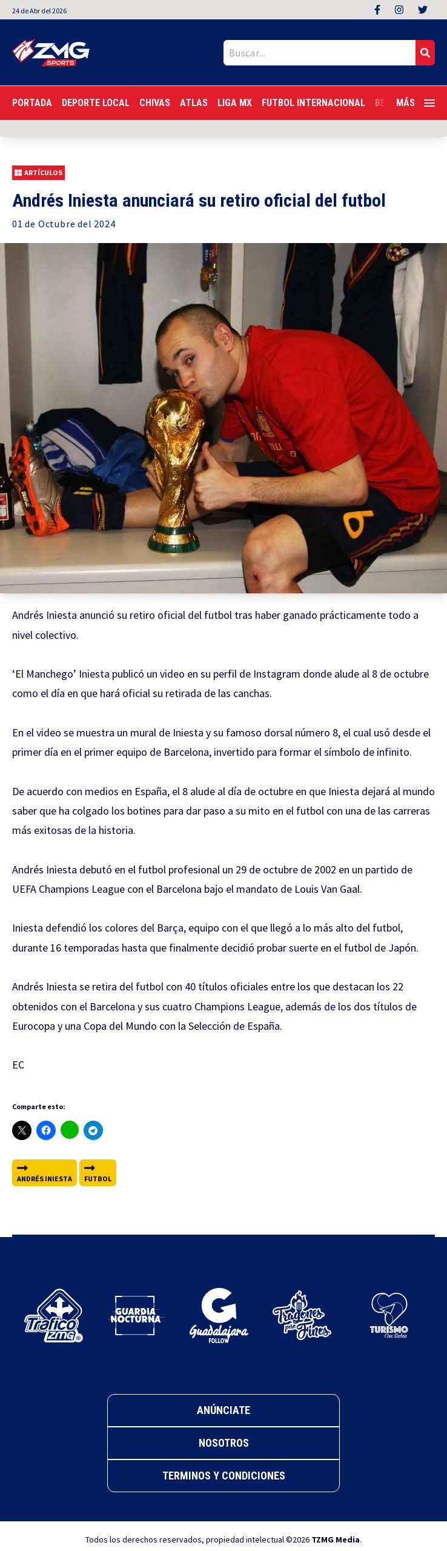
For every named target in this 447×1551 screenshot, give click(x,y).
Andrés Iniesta (44, 1172)
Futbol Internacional (313, 102)
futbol (97, 1172)
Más (415, 102)
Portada (32, 102)
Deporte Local (96, 102)
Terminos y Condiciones (223, 1475)
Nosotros (224, 1442)
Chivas (154, 102)
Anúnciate (223, 1410)
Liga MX (234, 102)
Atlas (194, 102)
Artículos (38, 173)
